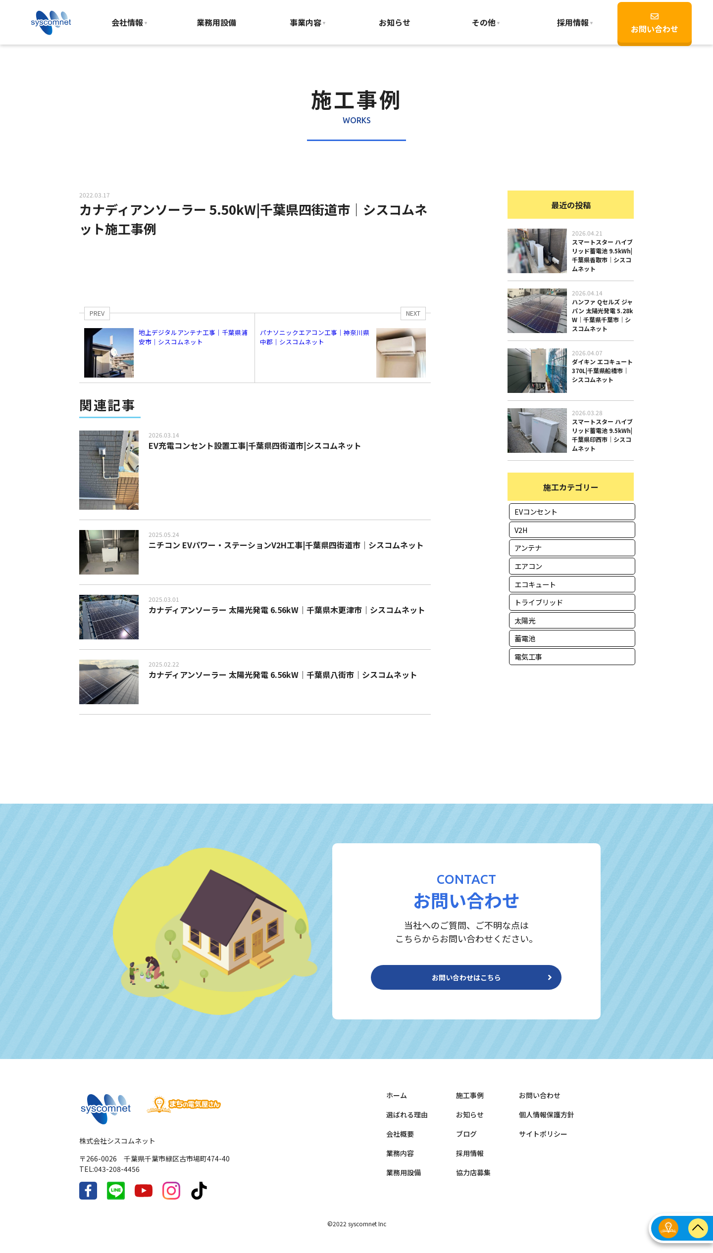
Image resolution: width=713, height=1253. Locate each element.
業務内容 (400, 1161)
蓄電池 (524, 638)
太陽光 (524, 620)
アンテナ (528, 547)
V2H (521, 530)
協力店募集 (473, 1180)
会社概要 (400, 1142)
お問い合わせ (654, 23)
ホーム (396, 1103)
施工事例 (470, 1103)
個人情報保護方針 (546, 1122)
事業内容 (305, 22)
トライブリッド (538, 602)
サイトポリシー (543, 1142)
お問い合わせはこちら (466, 981)
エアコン (528, 566)
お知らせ (394, 22)
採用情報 (470, 1161)
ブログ (466, 1142)
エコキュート (535, 584)
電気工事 (528, 656)
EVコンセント (536, 511)
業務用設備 (216, 22)
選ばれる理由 (407, 1122)
